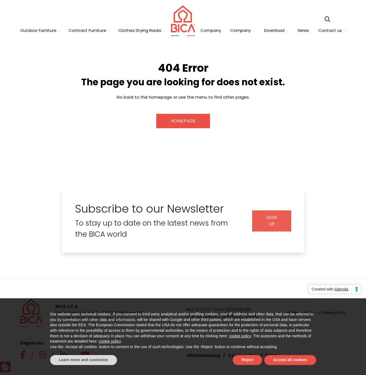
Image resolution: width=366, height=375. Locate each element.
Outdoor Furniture (38, 30)
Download (274, 30)
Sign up (272, 224)
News (303, 30)
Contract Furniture (87, 30)
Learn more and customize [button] (83, 360)
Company (211, 30)
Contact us (330, 30)
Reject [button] (247, 360)
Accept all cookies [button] (290, 360)
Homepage (183, 120)
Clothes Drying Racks (139, 30)
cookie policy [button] (240, 336)
